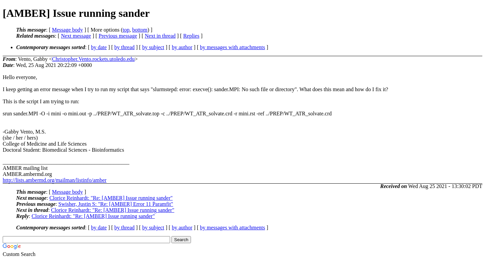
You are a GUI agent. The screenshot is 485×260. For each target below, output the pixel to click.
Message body (67, 30)
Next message (76, 36)
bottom (139, 30)
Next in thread (160, 36)
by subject (153, 47)
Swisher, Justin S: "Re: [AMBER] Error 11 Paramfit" (115, 204)
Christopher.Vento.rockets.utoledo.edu (93, 59)
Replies (191, 36)
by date (99, 47)
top (126, 30)
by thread (125, 47)
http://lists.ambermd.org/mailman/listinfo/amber (54, 180)
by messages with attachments (232, 47)
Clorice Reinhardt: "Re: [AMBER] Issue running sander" (111, 198)
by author (182, 47)
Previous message (118, 36)
